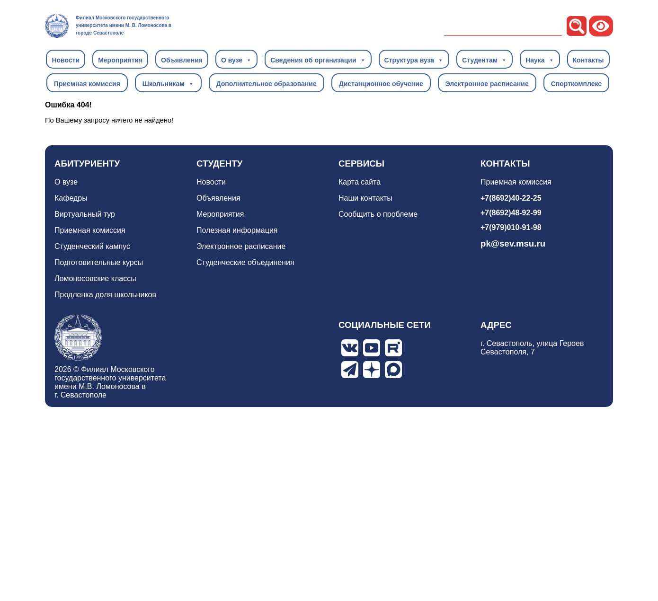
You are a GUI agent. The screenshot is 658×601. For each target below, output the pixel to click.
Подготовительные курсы (98, 262)
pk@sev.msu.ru (512, 243)
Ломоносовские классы (95, 278)
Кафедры (71, 198)
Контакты (588, 60)
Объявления (182, 60)
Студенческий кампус (92, 246)
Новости (66, 60)
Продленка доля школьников (105, 295)
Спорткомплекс (576, 84)
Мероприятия (120, 60)
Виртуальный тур (84, 214)
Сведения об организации (317, 60)
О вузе (236, 60)
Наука (539, 60)
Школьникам (168, 83)
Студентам (484, 60)
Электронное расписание (487, 84)
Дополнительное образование (266, 84)
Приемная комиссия (87, 84)
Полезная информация (237, 230)
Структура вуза (414, 60)
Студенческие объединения (245, 262)
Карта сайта (359, 182)
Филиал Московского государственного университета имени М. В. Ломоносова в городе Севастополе (123, 25)
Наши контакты (365, 198)
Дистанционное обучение (381, 84)
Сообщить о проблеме (378, 214)
